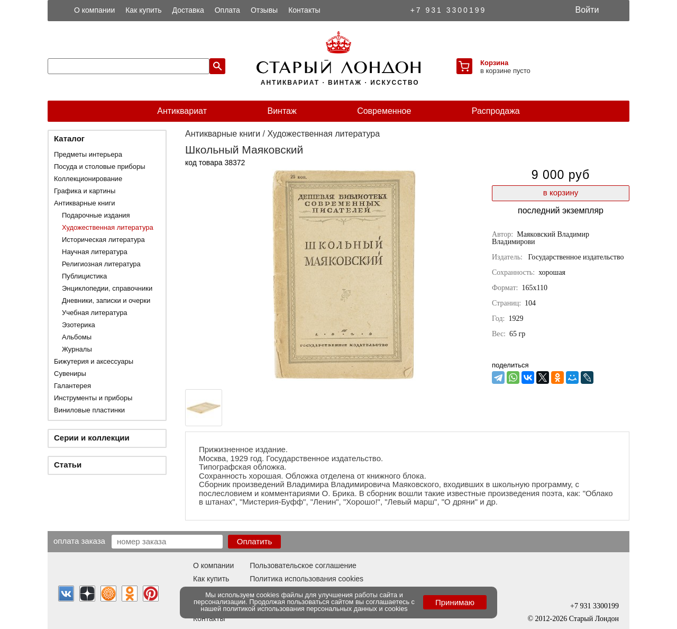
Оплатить (254, 541)
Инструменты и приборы (93, 398)
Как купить (143, 10)
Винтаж (281, 110)
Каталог (69, 138)
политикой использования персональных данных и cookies (315, 609)
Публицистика (84, 276)
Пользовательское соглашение (303, 565)
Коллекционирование (88, 179)
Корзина (494, 63)
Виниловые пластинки (89, 410)
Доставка (188, 10)
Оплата (227, 10)
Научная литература (94, 252)
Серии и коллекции (92, 437)
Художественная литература (107, 227)
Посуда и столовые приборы (99, 166)
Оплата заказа (79, 540)
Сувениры (70, 374)
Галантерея (72, 386)
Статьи (67, 464)
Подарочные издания (96, 215)
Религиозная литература (101, 264)
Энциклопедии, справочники (107, 288)
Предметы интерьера (88, 154)
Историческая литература (103, 240)
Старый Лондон (594, 619)
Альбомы (77, 337)
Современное (384, 110)
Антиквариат (182, 110)
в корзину (560, 192)
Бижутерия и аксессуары (93, 361)
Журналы (77, 349)
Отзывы (264, 10)
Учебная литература (94, 313)
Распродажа (496, 110)
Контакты (304, 10)
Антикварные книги (84, 203)
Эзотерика (78, 325)
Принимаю (454, 602)
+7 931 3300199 (448, 10)
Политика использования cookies (306, 578)
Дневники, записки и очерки (106, 300)
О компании (94, 10)
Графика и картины (84, 191)
